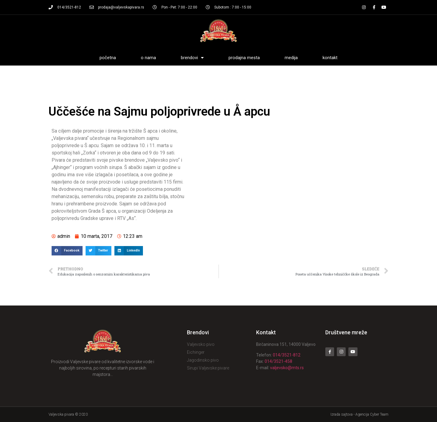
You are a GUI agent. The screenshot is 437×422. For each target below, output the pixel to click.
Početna (108, 57)
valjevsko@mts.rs (287, 367)
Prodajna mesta (244, 57)
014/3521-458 (278, 361)
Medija (291, 57)
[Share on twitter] (98, 251)
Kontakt (330, 57)
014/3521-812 (286, 355)
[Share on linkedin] (128, 251)
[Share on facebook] (67, 251)
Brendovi (192, 57)
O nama (148, 57)
